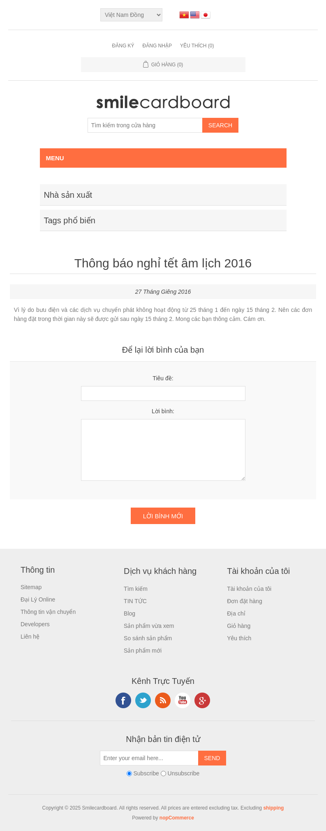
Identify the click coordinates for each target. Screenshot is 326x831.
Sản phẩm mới (143, 650)
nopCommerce (177, 818)
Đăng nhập (157, 46)
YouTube (182, 700)
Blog (129, 613)
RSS (163, 700)
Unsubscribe (184, 773)
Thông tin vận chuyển (48, 612)
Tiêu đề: (163, 378)
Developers (35, 624)
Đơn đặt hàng (244, 601)
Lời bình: (163, 411)
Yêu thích (239, 638)
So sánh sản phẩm (148, 638)
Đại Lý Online (38, 599)
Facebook (123, 700)
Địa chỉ (236, 613)
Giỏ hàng (238, 626)
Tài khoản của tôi (249, 588)
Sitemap (31, 587)
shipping (273, 808)
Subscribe (146, 773)
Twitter (143, 700)
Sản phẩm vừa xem (149, 626)
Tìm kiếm (136, 588)
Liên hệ (30, 636)
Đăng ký (123, 46)
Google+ (202, 700)
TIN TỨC (135, 601)
